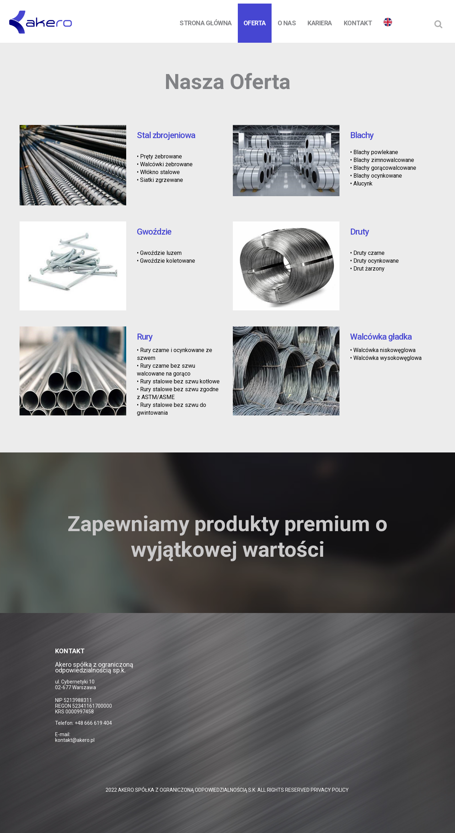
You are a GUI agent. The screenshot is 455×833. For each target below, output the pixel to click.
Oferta (254, 23)
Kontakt (358, 23)
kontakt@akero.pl (75, 740)
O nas (287, 23)
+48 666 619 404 (93, 723)
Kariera (319, 23)
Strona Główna (206, 23)
